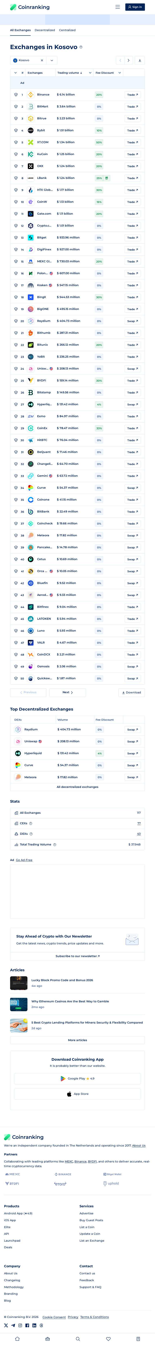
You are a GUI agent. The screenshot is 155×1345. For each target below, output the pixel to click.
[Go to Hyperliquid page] (39, 404)
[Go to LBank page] (39, 178)
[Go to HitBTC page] (39, 440)
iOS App (10, 1220)
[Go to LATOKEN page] (39, 619)
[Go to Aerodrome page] (39, 595)
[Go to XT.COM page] (39, 142)
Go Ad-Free (24, 860)
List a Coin (87, 1227)
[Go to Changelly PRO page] (39, 464)
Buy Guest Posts (91, 1220)
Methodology (14, 1287)
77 (139, 823)
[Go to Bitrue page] (39, 118)
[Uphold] (111, 1183)
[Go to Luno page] (39, 631)
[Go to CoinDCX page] (39, 654)
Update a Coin (90, 1234)
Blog (7, 1300)
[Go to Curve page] (39, 488)
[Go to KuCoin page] (39, 154)
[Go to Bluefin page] (39, 583)
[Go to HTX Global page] (39, 190)
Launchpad (12, 1240)
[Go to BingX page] (39, 297)
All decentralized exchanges (77, 787)
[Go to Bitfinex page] (39, 607)
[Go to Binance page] (39, 94)
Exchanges (35, 72)
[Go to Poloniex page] (39, 273)
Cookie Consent (54, 1317)
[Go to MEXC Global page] (39, 261)
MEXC (69, 1161)
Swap (132, 321)
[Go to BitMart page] (39, 106)
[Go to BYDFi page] (39, 380)
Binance (80, 1161)
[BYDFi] (12, 1184)
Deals (8, 1247)
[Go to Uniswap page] (39, 368)
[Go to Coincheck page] (39, 523)
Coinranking (30, 7)
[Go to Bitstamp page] (39, 392)
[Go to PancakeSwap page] (39, 547)
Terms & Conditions (94, 1317)
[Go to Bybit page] (39, 130)
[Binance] (63, 1174)
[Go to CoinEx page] (39, 428)
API (6, 1234)
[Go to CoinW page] (39, 202)
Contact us (87, 1273)
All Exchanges (20, 30)
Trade (132, 94)
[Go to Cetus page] (39, 559)
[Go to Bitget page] (39, 237)
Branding (11, 1294)
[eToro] (60, 1183)
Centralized (67, 30)
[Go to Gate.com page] (39, 214)
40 (139, 834)
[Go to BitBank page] (39, 511)
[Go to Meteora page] (39, 535)
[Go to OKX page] (39, 166)
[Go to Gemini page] (39, 476)
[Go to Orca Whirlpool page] (39, 571)
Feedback (87, 1280)
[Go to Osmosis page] (39, 666)
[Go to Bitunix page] (39, 345)
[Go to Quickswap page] (39, 678)
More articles (77, 1040)
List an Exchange (92, 1240)
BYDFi (92, 1161)
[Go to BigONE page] (39, 309)
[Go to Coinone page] (39, 500)
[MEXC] (12, 1174)
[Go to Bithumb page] (39, 333)
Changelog (12, 1280)
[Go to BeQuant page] (39, 452)
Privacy (73, 1317)
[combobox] (51, 60)
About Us (139, 1145)
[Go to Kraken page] (39, 285)
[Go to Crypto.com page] (39, 226)
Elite (7, 1227)
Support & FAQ (90, 1287)
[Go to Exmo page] (39, 416)
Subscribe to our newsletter (77, 956)
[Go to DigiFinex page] (39, 249)
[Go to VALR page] (39, 642)
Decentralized (45, 30)
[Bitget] (112, 1174)
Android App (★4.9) (18, 1213)
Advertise (86, 1213)
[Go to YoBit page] (39, 357)
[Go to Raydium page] (39, 321)
